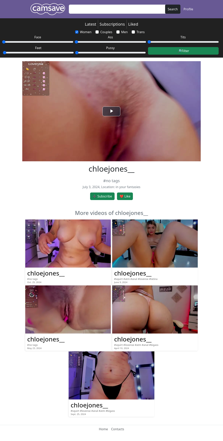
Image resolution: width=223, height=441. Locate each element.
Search (173, 9)
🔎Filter (183, 51)
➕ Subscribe (102, 196)
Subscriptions (112, 24)
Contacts (117, 429)
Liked (133, 24)
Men (124, 32)
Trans (140, 32)
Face (37, 37)
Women (86, 32)
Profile (188, 9)
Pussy (110, 48)
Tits (183, 37)
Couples (106, 32)
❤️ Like (125, 196)
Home (103, 429)
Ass (110, 37)
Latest (90, 24)
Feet (38, 48)
